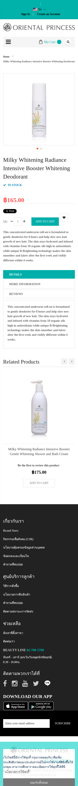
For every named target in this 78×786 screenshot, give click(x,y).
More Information (24, 284)
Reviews (16, 294)
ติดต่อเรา (9, 641)
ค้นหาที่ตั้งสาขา (13, 633)
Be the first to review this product (38, 465)
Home (6, 56)
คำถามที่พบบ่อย (13, 564)
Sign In (25, 14)
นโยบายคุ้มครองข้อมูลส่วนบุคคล (24, 547)
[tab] (39, 274)
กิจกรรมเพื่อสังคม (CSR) (18, 539)
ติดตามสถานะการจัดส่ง (18, 611)
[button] (37, 148)
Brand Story (11, 530)
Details (15, 274)
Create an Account (48, 14)
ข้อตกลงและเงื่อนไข (16, 556)
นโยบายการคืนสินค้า (16, 594)
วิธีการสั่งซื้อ (11, 586)
